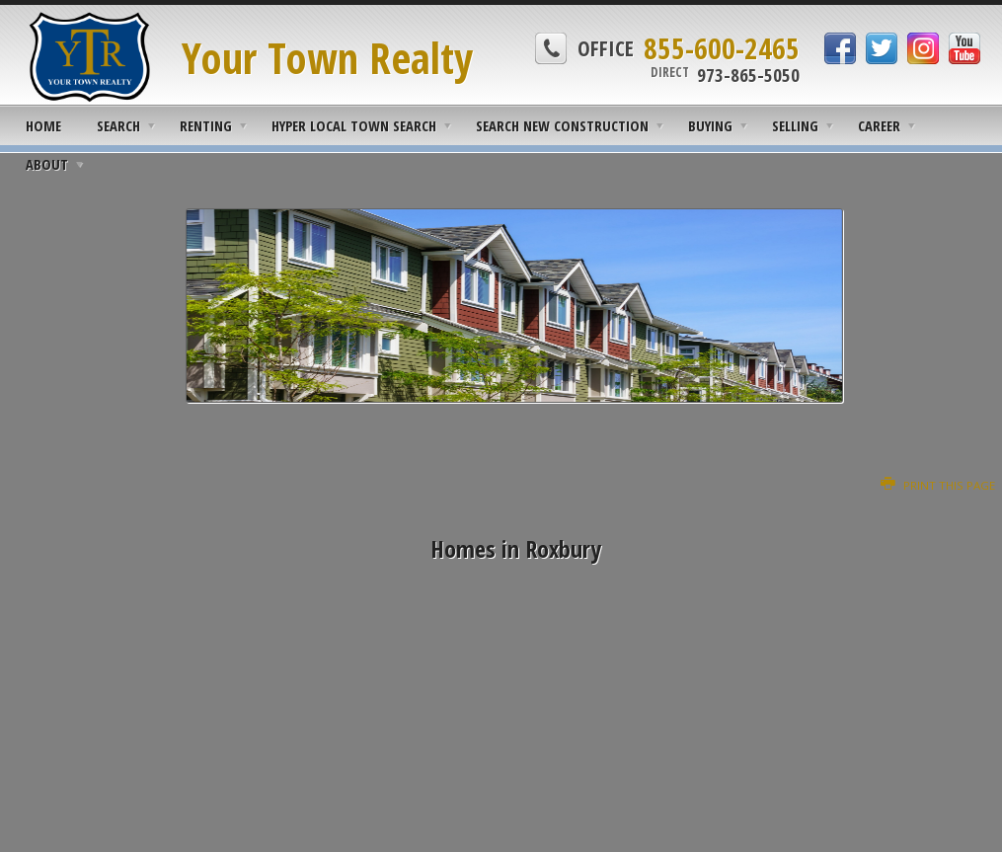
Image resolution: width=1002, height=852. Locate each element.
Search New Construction (562, 125)
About (47, 164)
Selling (795, 125)
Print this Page (938, 485)
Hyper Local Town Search (353, 125)
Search (118, 125)
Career (879, 125)
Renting (206, 125)
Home (43, 125)
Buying (710, 125)
